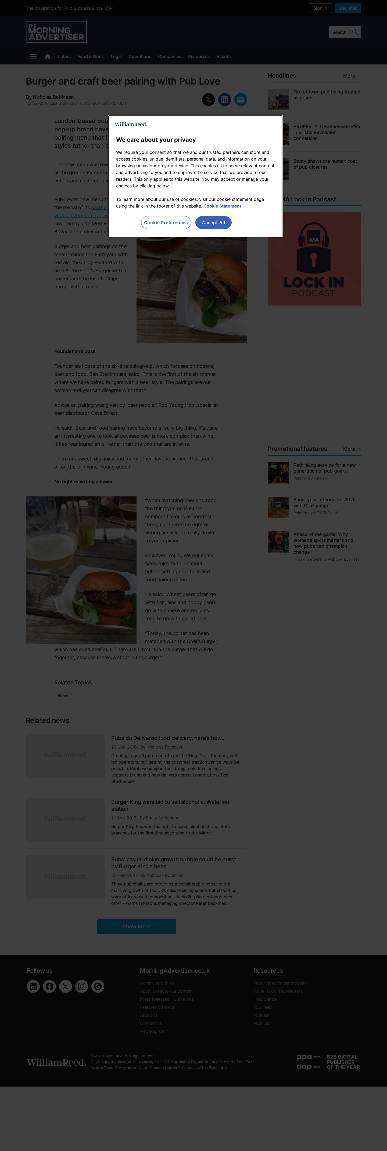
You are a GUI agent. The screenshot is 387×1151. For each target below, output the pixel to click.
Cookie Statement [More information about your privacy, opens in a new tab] (222, 206)
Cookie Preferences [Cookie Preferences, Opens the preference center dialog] (166, 222)
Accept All (213, 222)
